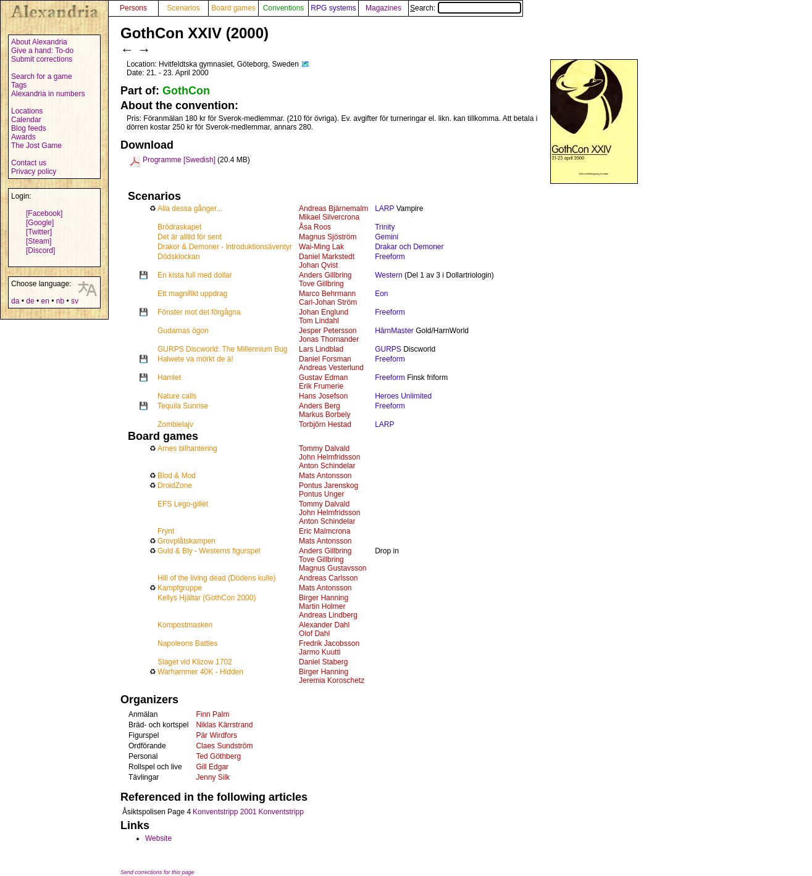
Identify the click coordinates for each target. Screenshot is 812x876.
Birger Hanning (323, 597)
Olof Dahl (314, 633)
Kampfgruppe (179, 588)
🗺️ (305, 64)
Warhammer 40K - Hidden (200, 671)
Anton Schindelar (327, 465)
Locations (27, 111)
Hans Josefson (323, 396)
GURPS (388, 349)
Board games (233, 8)
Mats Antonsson (325, 475)
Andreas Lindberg (328, 615)
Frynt (165, 531)
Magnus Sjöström (327, 237)
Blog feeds (28, 128)
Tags (19, 85)
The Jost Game (36, 145)
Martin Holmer (322, 606)
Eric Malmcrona (324, 531)
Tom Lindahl (319, 320)
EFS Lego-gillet (182, 504)
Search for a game (41, 76)
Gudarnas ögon (183, 330)
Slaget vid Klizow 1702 (194, 662)
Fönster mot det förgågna (199, 312)
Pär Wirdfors (216, 735)
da (15, 301)
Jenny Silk (213, 777)
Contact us (28, 163)
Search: (465, 8)
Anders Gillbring (325, 275)
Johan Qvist (318, 265)
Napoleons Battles (187, 643)
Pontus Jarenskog (328, 485)
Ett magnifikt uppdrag (192, 293)
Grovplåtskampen (186, 541)
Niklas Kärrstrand (224, 725)
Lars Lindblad (321, 349)
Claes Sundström (224, 746)
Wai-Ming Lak (321, 246)
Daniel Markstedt (326, 256)
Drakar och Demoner (409, 246)
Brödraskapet (179, 227)
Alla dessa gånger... (189, 208)
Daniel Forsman (325, 359)
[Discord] (40, 250)
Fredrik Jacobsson (329, 643)
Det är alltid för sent (189, 237)
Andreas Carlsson (328, 578)
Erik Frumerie (321, 386)
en (45, 301)
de (30, 301)
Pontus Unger (321, 494)
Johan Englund (323, 312)
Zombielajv (175, 424)
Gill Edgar (212, 766)
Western (388, 275)
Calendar (26, 119)
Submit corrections (41, 59)
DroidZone (174, 485)
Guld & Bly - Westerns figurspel (209, 551)
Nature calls (176, 396)
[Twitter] (39, 232)
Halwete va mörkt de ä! (195, 359)
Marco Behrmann (327, 293)
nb (60, 301)
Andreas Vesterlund (331, 367)
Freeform (390, 256)
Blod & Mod (176, 475)
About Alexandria (39, 42)
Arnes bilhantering (187, 448)
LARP (384, 208)
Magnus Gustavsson (332, 568)
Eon (381, 293)
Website (158, 838)
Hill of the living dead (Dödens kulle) (216, 578)
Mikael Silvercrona (329, 217)
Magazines (383, 8)
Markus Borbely (324, 414)
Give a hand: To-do (42, 50)
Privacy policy (33, 171)
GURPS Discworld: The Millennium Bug (222, 349)
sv (74, 301)
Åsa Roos (315, 227)
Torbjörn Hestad (325, 424)
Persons (133, 8)
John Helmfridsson (329, 457)
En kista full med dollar (194, 275)
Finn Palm (212, 714)
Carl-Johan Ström (328, 302)
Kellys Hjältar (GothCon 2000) (206, 597)
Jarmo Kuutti (319, 652)
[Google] (40, 222)
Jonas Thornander (329, 339)
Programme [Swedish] (179, 159)
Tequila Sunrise (182, 406)
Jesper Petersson (327, 330)
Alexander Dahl (324, 625)
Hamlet (169, 377)
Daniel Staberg (323, 662)
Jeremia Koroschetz (331, 680)
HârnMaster (394, 330)
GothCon (186, 91)
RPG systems (333, 8)
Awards (23, 137)
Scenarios (183, 8)
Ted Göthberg (218, 756)
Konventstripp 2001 (224, 812)
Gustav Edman (323, 377)
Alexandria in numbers (48, 93)
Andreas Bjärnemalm (333, 208)
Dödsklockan (178, 256)
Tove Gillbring (321, 283)
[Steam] (38, 241)
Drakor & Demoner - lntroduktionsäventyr (224, 246)
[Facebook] (44, 213)
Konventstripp (280, 812)
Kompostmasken (184, 625)
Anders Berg (319, 406)
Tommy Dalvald (324, 448)
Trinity (385, 227)
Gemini (386, 237)
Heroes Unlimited (403, 396)
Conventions (283, 8)
